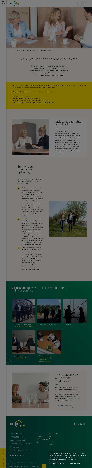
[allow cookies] (77, 462)
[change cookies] (59, 462)
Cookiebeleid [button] (71, 459)
